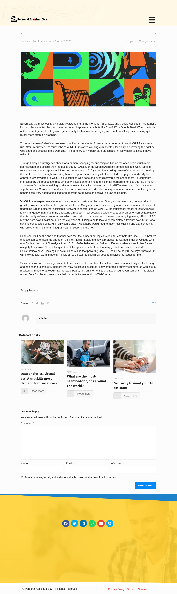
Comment (27, 423)
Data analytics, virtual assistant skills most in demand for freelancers (39, 378)
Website (116, 463)
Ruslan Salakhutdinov (88, 239)
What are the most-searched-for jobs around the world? (86, 381)
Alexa (109, 123)
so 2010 (87, 170)
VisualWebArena (100, 274)
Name (25, 463)
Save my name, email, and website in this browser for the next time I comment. (70, 477)
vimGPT (133, 143)
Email (70, 463)
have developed (76, 263)
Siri (103, 123)
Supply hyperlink (30, 290)
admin (44, 41)
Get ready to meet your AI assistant (133, 385)
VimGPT (25, 201)
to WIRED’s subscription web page (69, 177)
